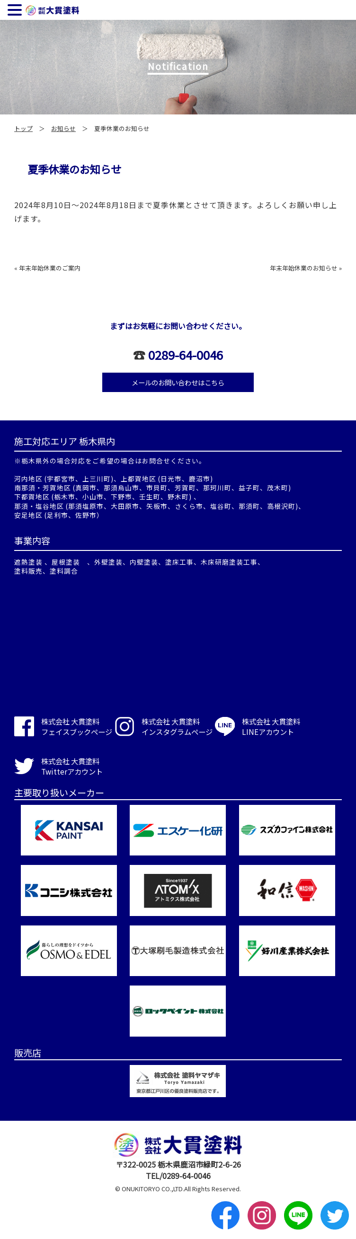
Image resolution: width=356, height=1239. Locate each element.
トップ (23, 128)
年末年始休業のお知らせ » (306, 267)
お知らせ (63, 128)
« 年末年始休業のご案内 (47, 267)
